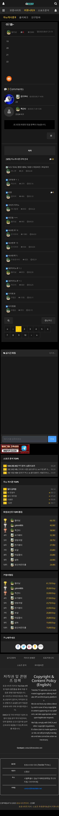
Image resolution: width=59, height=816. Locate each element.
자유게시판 (9, 17)
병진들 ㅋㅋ (12, 217)
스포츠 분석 (21, 665)
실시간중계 (11, 658)
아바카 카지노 (12, 205)
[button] (51, 136)
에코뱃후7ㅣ (12, 255)
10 (25, 335)
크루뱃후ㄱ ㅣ (12, 179)
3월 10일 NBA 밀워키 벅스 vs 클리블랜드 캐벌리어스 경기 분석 (30, 472)
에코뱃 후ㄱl (12, 230)
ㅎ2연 (7, 503)
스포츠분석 (43, 10)
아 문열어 (9, 492)
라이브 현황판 (29, 658)
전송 (52, 439)
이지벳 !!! (10, 293)
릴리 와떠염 (10, 496)
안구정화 (35, 17)
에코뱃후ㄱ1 (12, 243)
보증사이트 (15, 10)
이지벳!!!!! (11, 306)
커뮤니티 (29, 10)
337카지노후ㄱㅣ (14, 268)
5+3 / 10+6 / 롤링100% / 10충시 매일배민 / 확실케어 (27, 167)
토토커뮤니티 (48, 658)
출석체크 (23, 17)
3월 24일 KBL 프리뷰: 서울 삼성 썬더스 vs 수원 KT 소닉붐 (27, 469)
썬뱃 (30, 192)
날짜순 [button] (48, 320)
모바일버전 (39, 665)
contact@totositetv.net (33, 747)
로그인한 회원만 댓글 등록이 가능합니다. (29, 124)
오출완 (8, 499)
